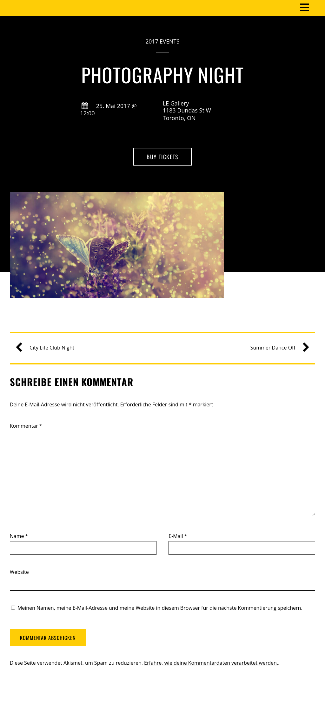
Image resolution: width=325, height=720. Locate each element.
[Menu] (304, 6)
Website (19, 571)
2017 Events (162, 41)
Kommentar (26, 425)
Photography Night (162, 74)
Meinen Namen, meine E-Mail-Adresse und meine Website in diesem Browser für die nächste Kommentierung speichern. (159, 607)
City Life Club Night (47, 347)
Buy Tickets (162, 157)
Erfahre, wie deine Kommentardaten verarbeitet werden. (211, 662)
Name (19, 536)
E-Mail (178, 536)
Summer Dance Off (277, 347)
